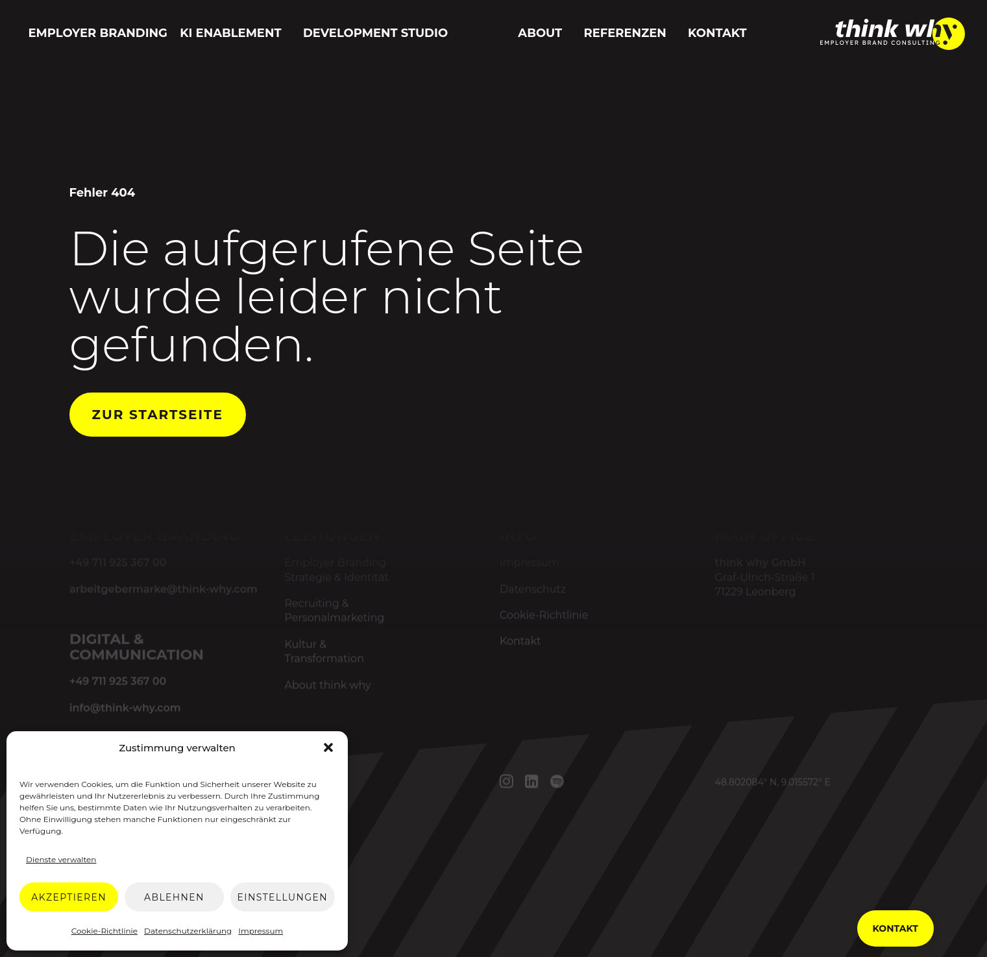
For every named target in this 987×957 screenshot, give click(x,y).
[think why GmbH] (892, 45)
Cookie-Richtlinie (104, 931)
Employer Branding (98, 33)
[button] (328, 747)
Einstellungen (283, 897)
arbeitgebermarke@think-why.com (163, 589)
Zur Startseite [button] (157, 414)
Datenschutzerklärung (188, 931)
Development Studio (375, 33)
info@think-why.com (124, 707)
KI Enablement (230, 33)
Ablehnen (174, 897)
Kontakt (717, 33)
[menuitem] (95, 33)
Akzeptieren (68, 897)
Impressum (260, 931)
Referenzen (624, 33)
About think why (327, 685)
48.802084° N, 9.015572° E (772, 782)
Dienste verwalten (61, 859)
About (540, 33)
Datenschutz (533, 589)
